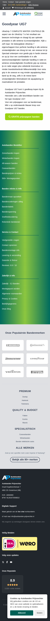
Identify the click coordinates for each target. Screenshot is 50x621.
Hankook (25, 400)
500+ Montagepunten (11, 178)
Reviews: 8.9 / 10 (9, 265)
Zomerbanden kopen (10, 153)
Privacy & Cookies (9, 299)
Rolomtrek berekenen (11, 222)
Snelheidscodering (9, 217)
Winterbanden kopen (10, 158)
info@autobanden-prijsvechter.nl (22, 516)
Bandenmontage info (10, 250)
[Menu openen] (4, 14)
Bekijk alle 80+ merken (25, 459)
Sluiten (39, 613)
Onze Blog (6, 309)
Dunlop (24, 397)
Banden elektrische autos (25, 441)
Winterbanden (25, 438)
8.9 (12, 580)
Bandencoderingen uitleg (12, 202)
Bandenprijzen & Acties (11, 173)
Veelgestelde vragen (10, 240)
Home (5, 2)
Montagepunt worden (11, 289)
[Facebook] (7, 562)
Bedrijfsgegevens (9, 304)
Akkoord (21, 613)
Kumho (24, 419)
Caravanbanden (8, 168)
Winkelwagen (23, 8)
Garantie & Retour (9, 260)
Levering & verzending (11, 255)
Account (7, 8)
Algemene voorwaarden (12, 294)
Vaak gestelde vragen (23, 2)
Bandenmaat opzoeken (11, 197)
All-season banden (10, 163)
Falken (25, 416)
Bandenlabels (7, 207)
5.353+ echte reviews (12, 588)
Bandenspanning (9, 212)
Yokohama (25, 404)
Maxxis (25, 423)
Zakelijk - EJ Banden (10, 284)
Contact (11, 2)
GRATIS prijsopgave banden (24, 117)
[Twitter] (3, 562)
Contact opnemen (9, 245)
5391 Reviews (33, 5)
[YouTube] (11, 562)
